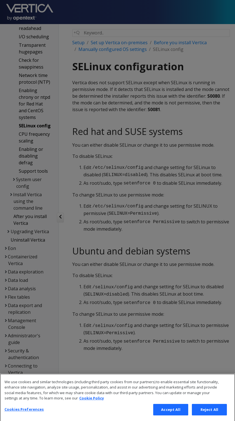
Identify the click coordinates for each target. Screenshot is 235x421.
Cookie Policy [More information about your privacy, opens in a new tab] (91, 407)
